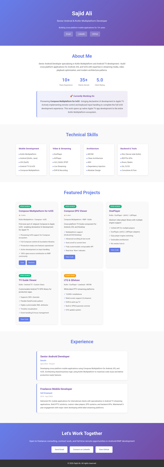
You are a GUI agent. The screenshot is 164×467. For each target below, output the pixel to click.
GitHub (95, 34)
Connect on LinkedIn (81, 449)
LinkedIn (81, 34)
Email (68, 34)
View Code (69, 257)
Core (22, 263)
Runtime (31, 263)
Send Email (59, 449)
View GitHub (104, 449)
